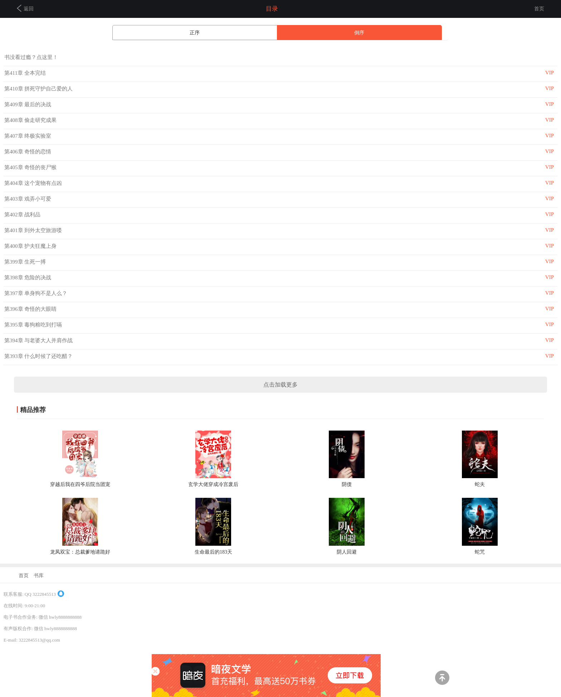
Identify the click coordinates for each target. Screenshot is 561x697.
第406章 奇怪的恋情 (27, 151)
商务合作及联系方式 (24, 685)
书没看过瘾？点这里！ (31, 57)
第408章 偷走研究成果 (30, 120)
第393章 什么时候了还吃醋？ (38, 356)
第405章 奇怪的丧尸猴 (30, 167)
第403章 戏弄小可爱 (27, 199)
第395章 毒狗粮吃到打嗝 (33, 325)
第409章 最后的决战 (27, 104)
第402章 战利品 (22, 214)
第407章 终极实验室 (27, 136)
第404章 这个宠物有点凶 (33, 183)
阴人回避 (347, 552)
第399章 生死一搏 (25, 262)
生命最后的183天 (213, 552)
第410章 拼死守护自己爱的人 (38, 89)
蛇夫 (480, 484)
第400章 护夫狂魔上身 (30, 246)
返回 (25, 8)
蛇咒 (480, 552)
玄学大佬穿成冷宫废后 (213, 484)
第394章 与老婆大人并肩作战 (38, 340)
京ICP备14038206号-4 (25, 651)
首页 (539, 8)
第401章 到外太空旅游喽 (33, 230)
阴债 (347, 484)
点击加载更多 (280, 385)
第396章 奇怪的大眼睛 (30, 309)
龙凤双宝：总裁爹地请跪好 (80, 552)
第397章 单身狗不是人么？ (35, 293)
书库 (39, 575)
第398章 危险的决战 (27, 277)
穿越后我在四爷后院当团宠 (80, 484)
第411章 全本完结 (25, 73)
